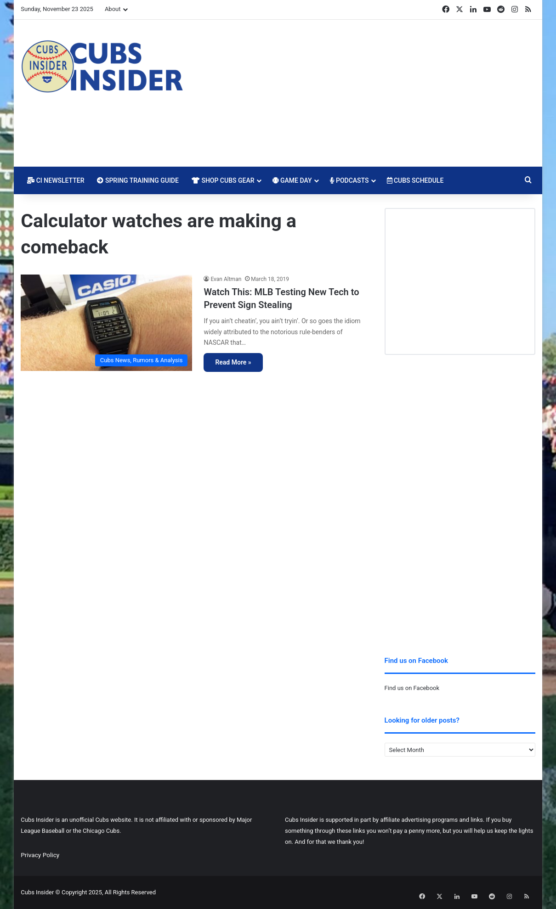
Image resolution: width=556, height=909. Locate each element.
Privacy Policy (40, 854)
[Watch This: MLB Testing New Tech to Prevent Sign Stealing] (106, 323)
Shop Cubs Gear (223, 180)
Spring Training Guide (137, 180)
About (113, 9)
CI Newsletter (55, 180)
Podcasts (349, 180)
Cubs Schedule (415, 180)
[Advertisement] (366, 93)
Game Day (292, 180)
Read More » (233, 362)
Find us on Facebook (412, 688)
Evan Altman (225, 279)
